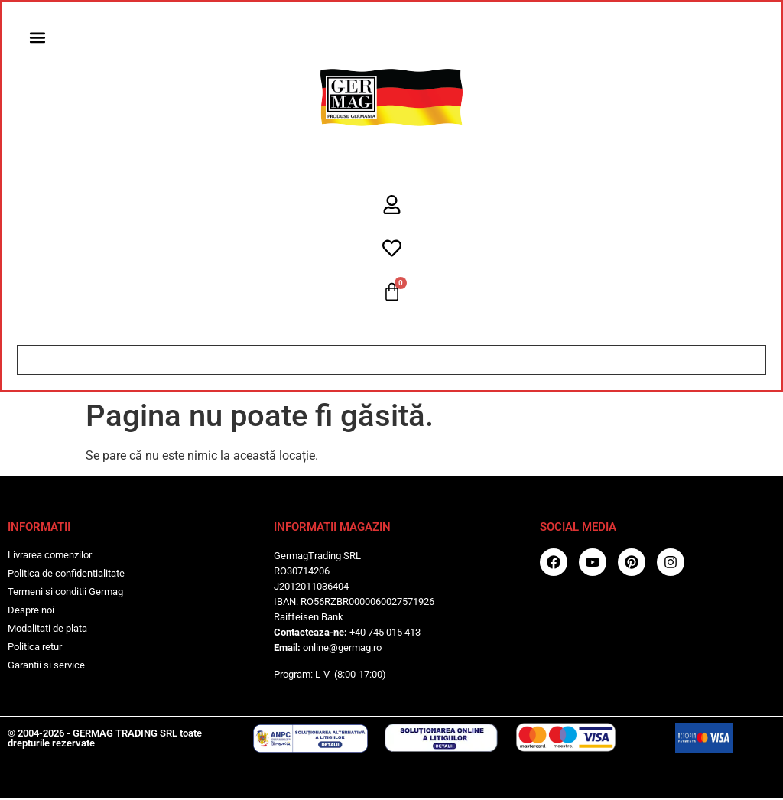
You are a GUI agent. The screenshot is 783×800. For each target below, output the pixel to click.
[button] (37, 37)
